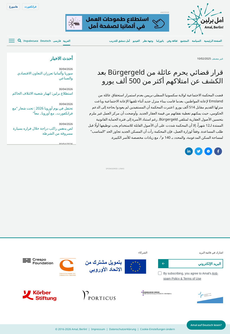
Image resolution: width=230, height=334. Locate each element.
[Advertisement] (115, 200)
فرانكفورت (30, 6)
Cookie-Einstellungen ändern (157, 329)
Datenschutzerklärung (122, 329)
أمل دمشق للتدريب (119, 41)
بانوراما (160, 41)
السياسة (196, 41)
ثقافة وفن (172, 41)
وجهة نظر (148, 41)
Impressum (98, 329)
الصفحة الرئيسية (213, 41)
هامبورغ (13, 6)
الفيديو (136, 41)
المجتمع (184, 41)
